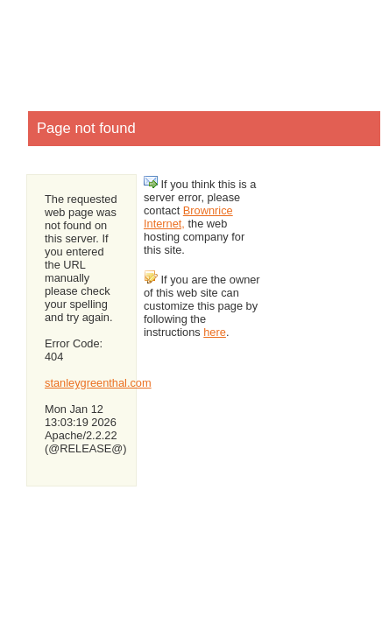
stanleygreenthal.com (98, 382)
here (214, 332)
